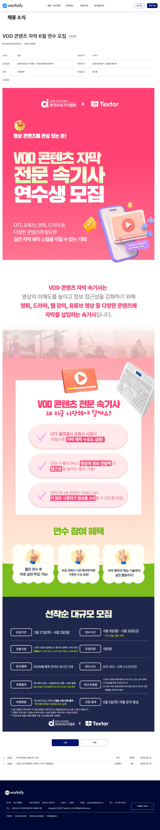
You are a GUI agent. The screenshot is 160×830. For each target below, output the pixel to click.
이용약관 (9, 816)
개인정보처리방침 (21, 816)
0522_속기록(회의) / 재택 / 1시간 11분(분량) (34, 763)
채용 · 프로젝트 (54, 5)
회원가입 (152, 5)
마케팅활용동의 (52, 816)
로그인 (139, 5)
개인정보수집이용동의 (36, 816)
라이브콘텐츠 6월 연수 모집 (27, 758)
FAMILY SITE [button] (142, 806)
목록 (94, 742)
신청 (65, 742)
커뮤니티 (84, 5)
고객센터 (69, 5)
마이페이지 (99, 5)
